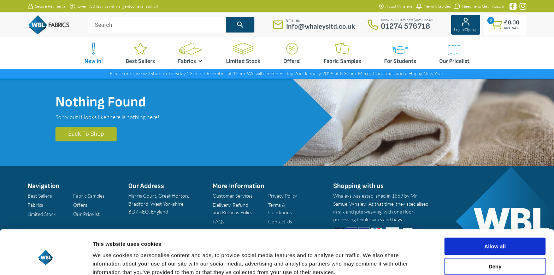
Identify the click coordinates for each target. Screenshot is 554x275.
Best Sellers (140, 61)
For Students (400, 61)
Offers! (292, 61)
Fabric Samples (342, 61)
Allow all (495, 216)
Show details (109, 261)
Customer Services (233, 196)
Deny (495, 236)
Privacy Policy (282, 196)
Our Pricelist (454, 61)
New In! (93, 61)
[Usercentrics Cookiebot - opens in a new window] (46, 261)
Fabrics (190, 61)
